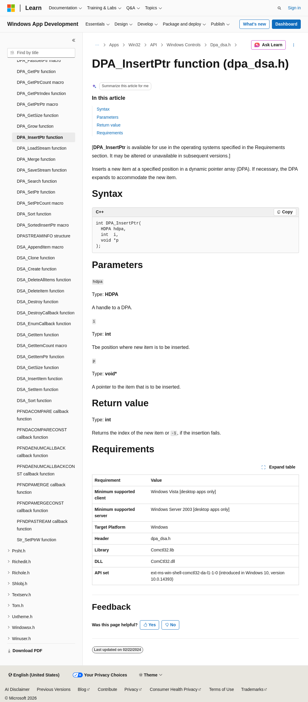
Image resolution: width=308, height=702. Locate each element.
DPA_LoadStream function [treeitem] (41, 148)
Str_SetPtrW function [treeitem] (36, 539)
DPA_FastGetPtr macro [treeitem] (39, 60)
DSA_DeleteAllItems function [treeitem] (44, 279)
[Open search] (279, 8)
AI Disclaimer (17, 689)
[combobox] (41, 53)
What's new (254, 24)
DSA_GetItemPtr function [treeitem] (40, 356)
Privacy (131, 689)
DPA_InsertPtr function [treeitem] (40, 137)
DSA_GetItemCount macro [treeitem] (42, 345)
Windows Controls (184, 44)
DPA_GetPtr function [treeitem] (36, 71)
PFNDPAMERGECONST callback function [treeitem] (40, 507)
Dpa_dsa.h (220, 44)
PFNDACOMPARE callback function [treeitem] (43, 415)
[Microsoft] (11, 8)
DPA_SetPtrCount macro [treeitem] (40, 203)
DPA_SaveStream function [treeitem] (42, 170)
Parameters (108, 117)
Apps (114, 44)
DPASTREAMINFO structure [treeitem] (43, 235)
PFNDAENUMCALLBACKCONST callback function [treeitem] (46, 470)
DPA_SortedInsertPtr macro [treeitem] (43, 225)
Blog (82, 689)
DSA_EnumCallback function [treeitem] (44, 323)
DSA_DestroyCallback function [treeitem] (45, 312)
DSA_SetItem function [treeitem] (37, 389)
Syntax (103, 109)
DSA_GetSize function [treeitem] (38, 367)
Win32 (134, 44)
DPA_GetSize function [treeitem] (37, 115)
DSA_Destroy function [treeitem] (37, 301)
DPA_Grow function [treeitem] (35, 126)
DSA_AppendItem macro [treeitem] (40, 247)
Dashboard (286, 24)
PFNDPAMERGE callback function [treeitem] (41, 488)
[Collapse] (73, 40)
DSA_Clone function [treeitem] (36, 257)
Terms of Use (221, 689)
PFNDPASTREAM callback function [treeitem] (42, 525)
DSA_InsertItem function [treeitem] (40, 378)
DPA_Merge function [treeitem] (36, 159)
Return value (109, 125)
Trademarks (252, 689)
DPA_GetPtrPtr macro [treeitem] (37, 104)
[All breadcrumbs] (97, 45)
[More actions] (293, 45)
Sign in (294, 7)
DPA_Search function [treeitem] (37, 181)
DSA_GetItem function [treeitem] (38, 334)
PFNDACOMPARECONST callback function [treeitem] (42, 433)
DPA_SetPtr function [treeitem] (36, 192)
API (153, 44)
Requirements (110, 132)
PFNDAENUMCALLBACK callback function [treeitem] (41, 452)
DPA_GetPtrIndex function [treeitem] (41, 93)
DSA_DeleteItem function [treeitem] (40, 290)
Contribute (107, 689)
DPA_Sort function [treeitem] (34, 214)
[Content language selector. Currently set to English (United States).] (34, 675)
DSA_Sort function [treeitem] (34, 400)
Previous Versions (53, 689)
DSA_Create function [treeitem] (37, 269)
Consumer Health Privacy (174, 689)
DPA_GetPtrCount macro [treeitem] (40, 82)
